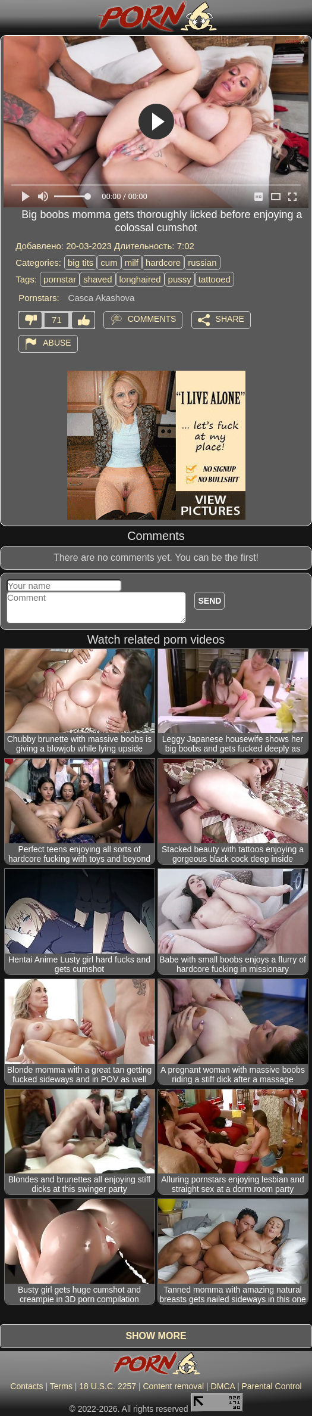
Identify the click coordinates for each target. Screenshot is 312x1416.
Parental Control (271, 1386)
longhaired (140, 279)
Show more (155, 1336)
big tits (80, 262)
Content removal (173, 1386)
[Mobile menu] (10, 16)
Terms (61, 1386)
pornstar (59, 279)
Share (230, 319)
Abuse (57, 342)
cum (108, 262)
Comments (152, 319)
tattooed (214, 279)
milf (131, 262)
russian (202, 262)
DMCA (223, 1386)
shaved (97, 279)
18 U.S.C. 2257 (107, 1386)
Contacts (26, 1386)
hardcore (163, 262)
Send (209, 600)
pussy (179, 279)
